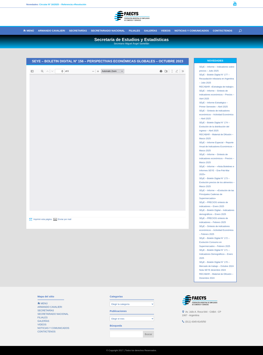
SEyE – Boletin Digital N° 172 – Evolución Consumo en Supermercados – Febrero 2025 (214, 242)
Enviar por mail (62, 219)
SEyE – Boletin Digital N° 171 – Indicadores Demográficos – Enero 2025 (216, 254)
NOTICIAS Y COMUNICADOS (191, 30)
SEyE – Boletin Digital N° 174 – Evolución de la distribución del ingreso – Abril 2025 (214, 126)
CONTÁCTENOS (222, 30)
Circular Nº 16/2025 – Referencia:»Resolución (62, 4)
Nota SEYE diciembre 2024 (212, 270)
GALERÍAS (150, 30)
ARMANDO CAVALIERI (51, 30)
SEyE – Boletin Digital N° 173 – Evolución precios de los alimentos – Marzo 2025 (216, 182)
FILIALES (134, 30)
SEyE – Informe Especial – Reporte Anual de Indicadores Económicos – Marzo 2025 (216, 146)
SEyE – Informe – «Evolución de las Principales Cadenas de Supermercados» (216, 194)
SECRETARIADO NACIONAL (108, 30)
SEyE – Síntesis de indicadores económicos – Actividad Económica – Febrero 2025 (216, 230)
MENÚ (28, 30)
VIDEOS (166, 30)
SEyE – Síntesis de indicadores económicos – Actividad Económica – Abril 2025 (216, 114)
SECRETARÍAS (78, 30)
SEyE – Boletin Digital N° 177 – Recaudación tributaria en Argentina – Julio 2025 (216, 78)
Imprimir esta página (41, 219)
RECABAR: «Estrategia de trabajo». (216, 86)
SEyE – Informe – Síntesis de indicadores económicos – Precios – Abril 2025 (216, 94)
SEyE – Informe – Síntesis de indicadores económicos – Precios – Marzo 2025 (216, 158)
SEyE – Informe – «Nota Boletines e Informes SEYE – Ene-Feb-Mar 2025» (216, 170)
